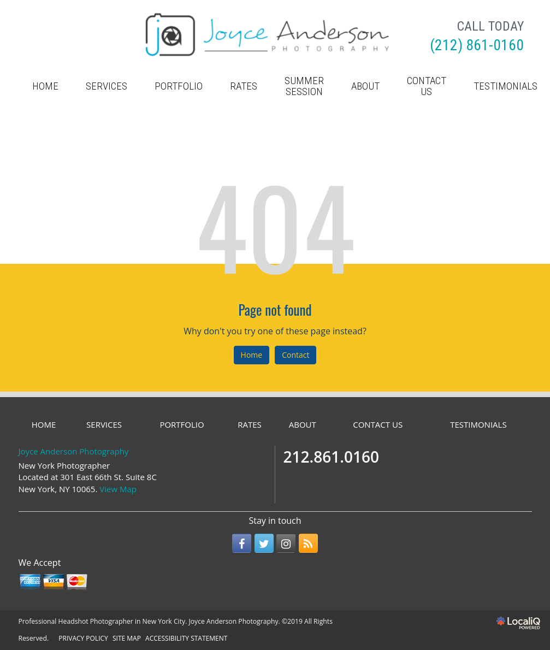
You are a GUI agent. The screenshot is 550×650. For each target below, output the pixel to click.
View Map (118, 488)
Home (252, 355)
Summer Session (304, 86)
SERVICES (106, 86)
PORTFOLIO (179, 86)
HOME (45, 86)
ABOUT (365, 86)
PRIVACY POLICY (83, 638)
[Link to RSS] (308, 543)
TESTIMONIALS (478, 424)
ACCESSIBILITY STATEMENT (186, 638)
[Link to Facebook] (241, 543)
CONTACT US (426, 86)
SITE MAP (127, 638)
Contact (295, 355)
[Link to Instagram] (285, 543)
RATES (243, 86)
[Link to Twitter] (264, 543)
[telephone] (477, 46)
